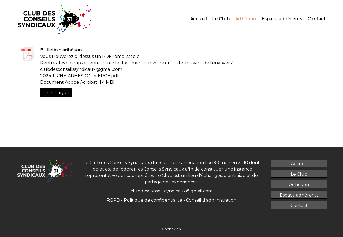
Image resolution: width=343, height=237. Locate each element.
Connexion (171, 229)
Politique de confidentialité (153, 200)
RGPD (113, 200)
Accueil (198, 18)
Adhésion (245, 18)
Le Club (221, 18)
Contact (317, 18)
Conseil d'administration (211, 200)
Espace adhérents (282, 18)
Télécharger (56, 92)
